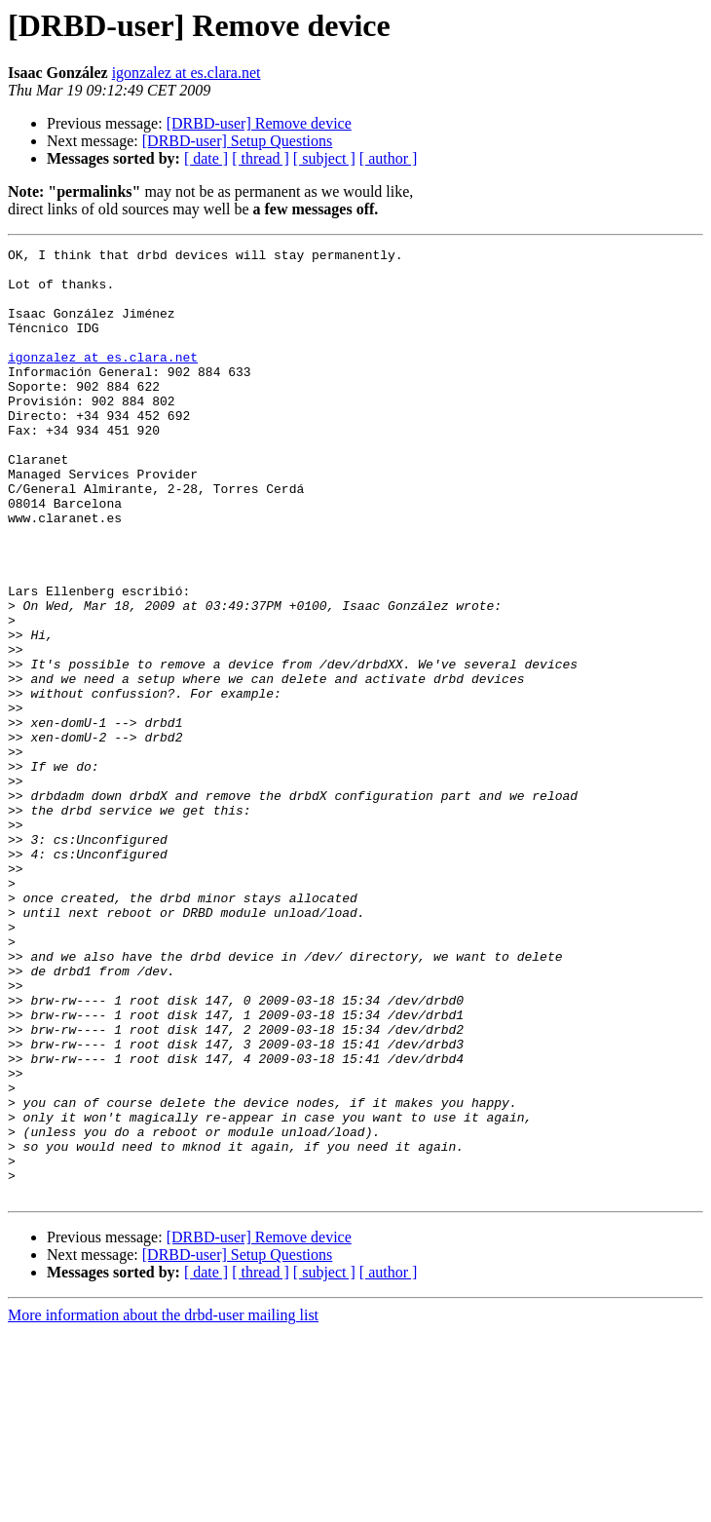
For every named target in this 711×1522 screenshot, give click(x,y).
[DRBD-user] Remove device (259, 123)
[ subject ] (324, 158)
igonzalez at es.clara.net (186, 72)
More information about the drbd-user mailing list (163, 1505)
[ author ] (388, 158)
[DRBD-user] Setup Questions (237, 141)
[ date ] (206, 158)
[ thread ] (260, 158)
